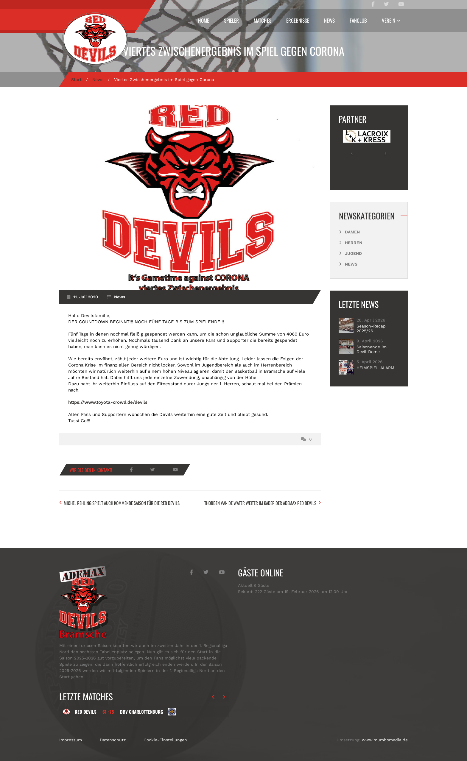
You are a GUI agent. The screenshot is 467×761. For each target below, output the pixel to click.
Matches (262, 20)
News (329, 20)
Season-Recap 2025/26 (371, 328)
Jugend (353, 253)
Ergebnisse (297, 20)
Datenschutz (113, 739)
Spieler (231, 20)
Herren (353, 242)
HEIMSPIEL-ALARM (375, 367)
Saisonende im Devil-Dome (372, 349)
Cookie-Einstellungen (165, 739)
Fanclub (358, 20)
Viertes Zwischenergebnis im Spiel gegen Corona (233, 51)
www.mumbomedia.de (385, 739)
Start (76, 79)
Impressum (70, 739)
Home (203, 20)
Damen (352, 232)
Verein (388, 20)
